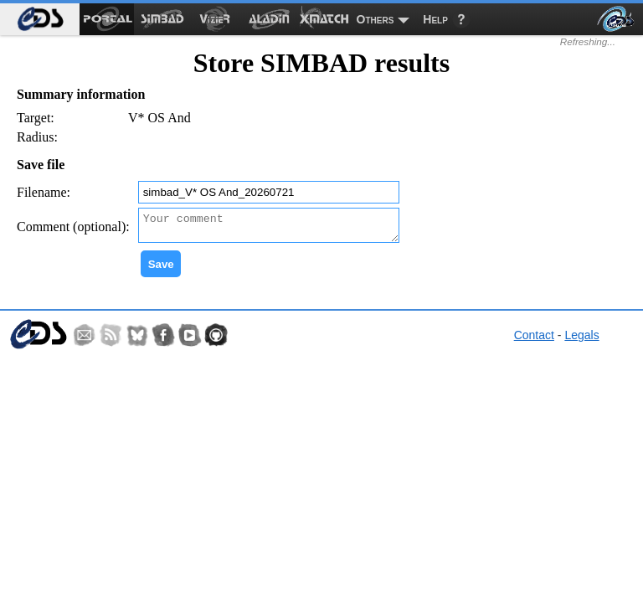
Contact (534, 340)
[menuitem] (40, 19)
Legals (581, 340)
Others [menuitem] (375, 19)
